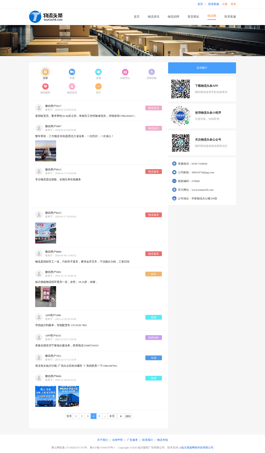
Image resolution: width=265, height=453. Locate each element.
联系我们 (147, 439)
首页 (137, 16)
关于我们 (102, 439)
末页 (112, 416)
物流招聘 (173, 16)
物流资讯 (153, 16)
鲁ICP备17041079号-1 (102, 447)
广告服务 (132, 439)
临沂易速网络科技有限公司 (197, 447)
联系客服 (230, 16)
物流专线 (162, 439)
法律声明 (117, 439)
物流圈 (211, 15)
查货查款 (193, 16)
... (105, 416)
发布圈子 (202, 67)
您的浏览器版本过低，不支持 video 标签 (45, 194)
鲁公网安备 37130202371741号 (69, 447)
